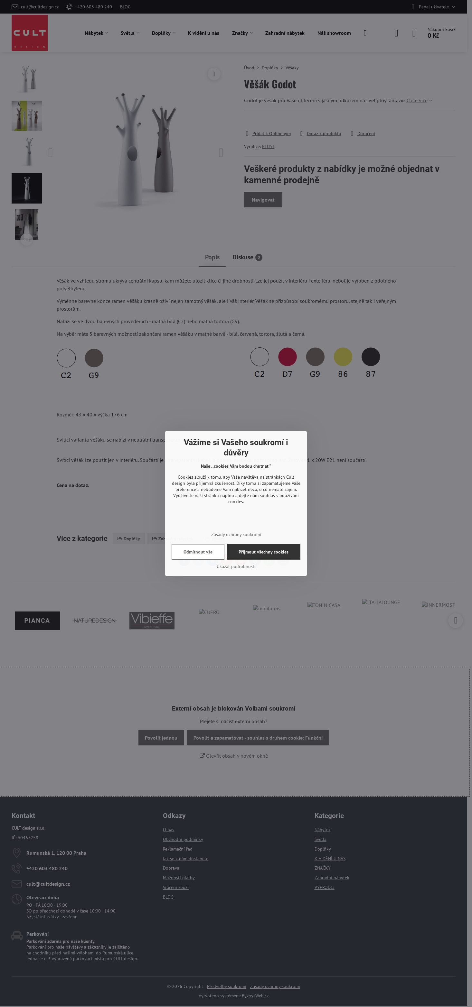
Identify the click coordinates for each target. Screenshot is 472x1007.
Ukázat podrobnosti (236, 566)
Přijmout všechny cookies (263, 552)
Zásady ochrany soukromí (236, 534)
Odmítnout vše (198, 552)
